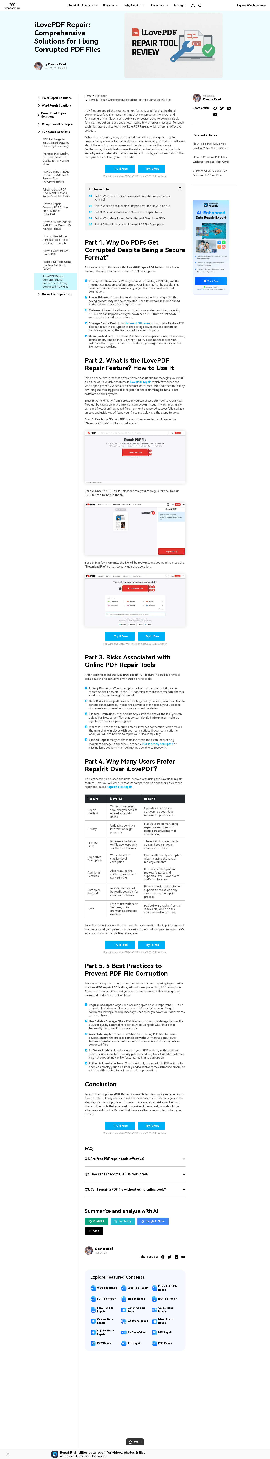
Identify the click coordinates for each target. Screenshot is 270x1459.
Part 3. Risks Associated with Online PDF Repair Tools (128, 212)
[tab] (55, 98)
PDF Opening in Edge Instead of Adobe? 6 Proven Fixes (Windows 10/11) (56, 177)
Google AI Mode (153, 1221)
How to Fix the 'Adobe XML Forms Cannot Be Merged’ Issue (57, 225)
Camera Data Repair (105, 1321)
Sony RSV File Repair (105, 1310)
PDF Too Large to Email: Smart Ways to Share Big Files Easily (56, 143)
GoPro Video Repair (165, 1310)
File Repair (101, 95)
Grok (94, 1230)
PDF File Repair (106, 1298)
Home (88, 95)
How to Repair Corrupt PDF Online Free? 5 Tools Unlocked (55, 209)
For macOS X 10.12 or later (151, 176)
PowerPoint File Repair (168, 1288)
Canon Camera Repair (137, 1310)
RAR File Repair (167, 1298)
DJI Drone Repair (138, 1321)
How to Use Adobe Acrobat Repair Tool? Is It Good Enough (56, 240)
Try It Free (120, 168)
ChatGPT (96, 1221)
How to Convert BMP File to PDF (56, 252)
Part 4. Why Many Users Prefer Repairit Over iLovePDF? (129, 218)
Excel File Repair (138, 1288)
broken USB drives (138, 323)
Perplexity (123, 1221)
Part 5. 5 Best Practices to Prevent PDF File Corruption (129, 224)
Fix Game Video (137, 1332)
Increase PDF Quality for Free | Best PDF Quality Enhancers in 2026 (56, 159)
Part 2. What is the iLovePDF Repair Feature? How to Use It (132, 206)
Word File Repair (107, 1288)
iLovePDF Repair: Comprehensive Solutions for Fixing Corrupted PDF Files (55, 281)
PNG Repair (165, 1343)
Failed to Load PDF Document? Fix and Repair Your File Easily (56, 193)
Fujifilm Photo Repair (105, 1332)
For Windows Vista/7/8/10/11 (119, 176)
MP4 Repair (165, 1332)
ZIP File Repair (136, 1298)
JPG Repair (134, 1343)
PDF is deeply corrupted (157, 744)
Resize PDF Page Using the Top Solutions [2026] (57, 265)
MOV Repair (104, 1343)
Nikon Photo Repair (165, 1321)
